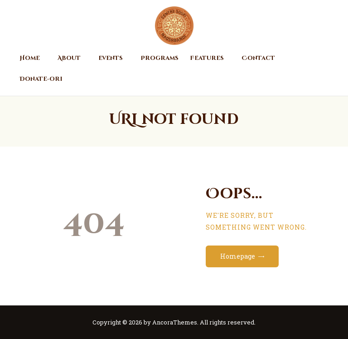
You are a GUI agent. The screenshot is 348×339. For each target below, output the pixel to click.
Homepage (237, 256)
